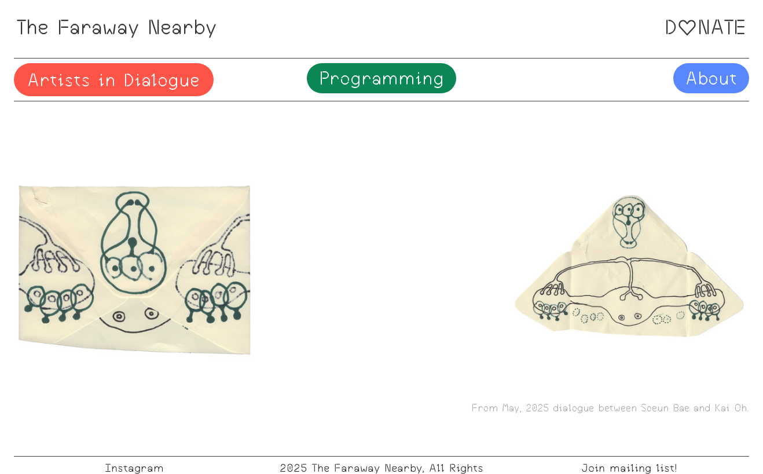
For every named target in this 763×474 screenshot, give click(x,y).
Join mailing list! (629, 467)
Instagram (134, 467)
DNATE (705, 26)
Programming (381, 78)
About (711, 78)
